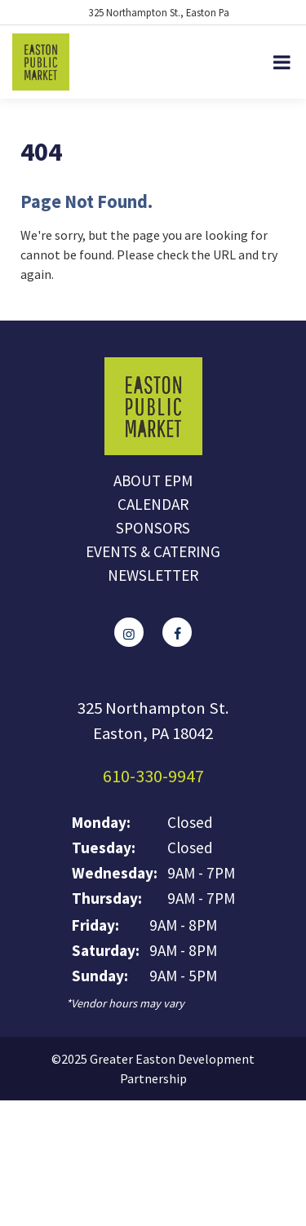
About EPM (153, 480)
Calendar (153, 504)
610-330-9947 (153, 775)
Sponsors (153, 528)
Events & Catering (153, 551)
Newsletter (153, 575)
